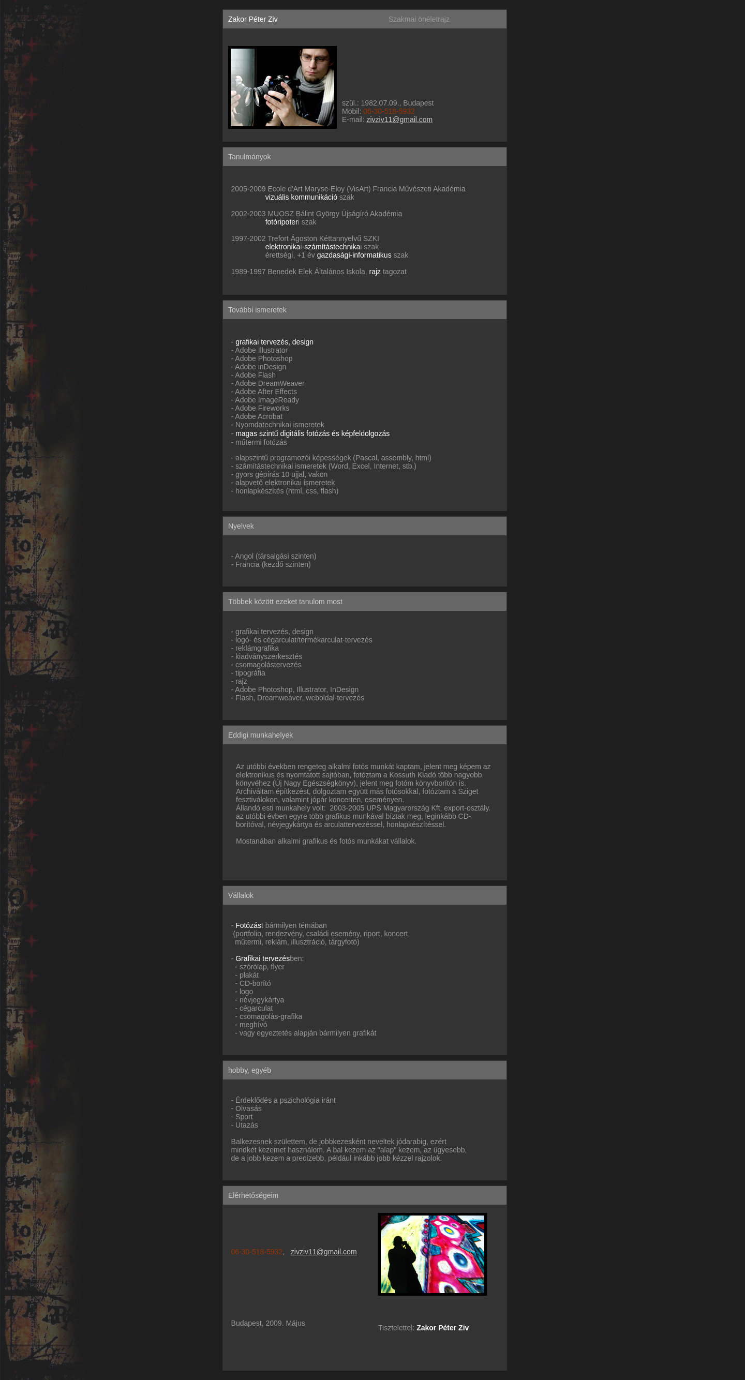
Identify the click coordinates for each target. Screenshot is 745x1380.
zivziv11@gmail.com (399, 119)
